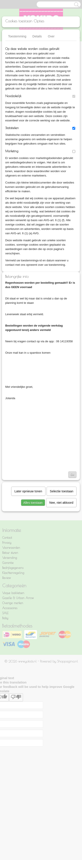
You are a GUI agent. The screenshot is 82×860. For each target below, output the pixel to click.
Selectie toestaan (61, 491)
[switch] (73, 96)
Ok (72, 474)
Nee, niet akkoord (61, 502)
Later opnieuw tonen (28, 491)
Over (51, 36)
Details (37, 36)
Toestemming (17, 36)
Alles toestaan (33, 502)
